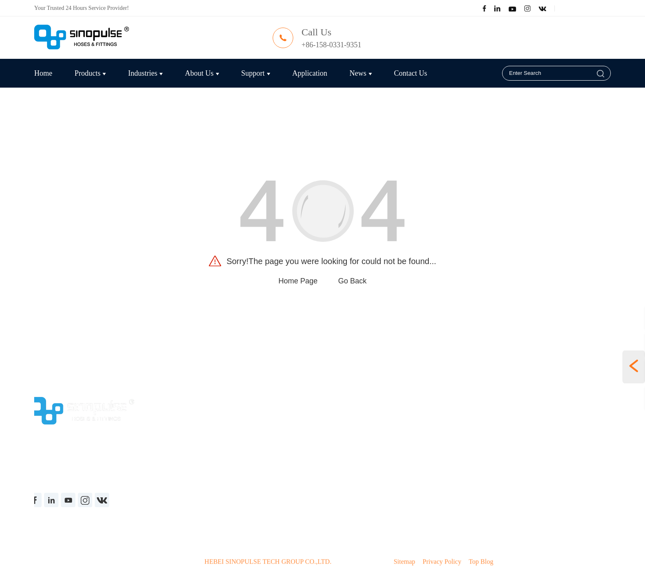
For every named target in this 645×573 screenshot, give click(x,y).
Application (309, 73)
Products (90, 73)
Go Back (352, 281)
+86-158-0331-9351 (332, 45)
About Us (202, 73)
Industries (145, 73)
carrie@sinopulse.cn (448, 45)
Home (43, 73)
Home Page (298, 281)
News (361, 73)
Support (255, 73)
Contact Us (411, 73)
